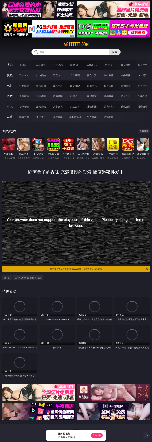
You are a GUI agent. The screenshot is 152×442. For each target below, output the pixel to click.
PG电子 (24, 65)
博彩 (10, 65)
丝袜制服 (109, 75)
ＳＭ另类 (142, 75)
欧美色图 (58, 96)
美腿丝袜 (92, 96)
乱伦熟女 (125, 85)
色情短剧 (109, 117)
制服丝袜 (92, 85)
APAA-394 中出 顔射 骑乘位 (28, 277)
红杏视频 (92, 117)
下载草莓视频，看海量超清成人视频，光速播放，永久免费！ (98, 269)
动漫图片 (75, 96)
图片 (10, 96)
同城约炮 (24, 117)
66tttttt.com (76, 44)
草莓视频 (58, 117)
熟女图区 (125, 96)
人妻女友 (58, 106)
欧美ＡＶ (58, 75)
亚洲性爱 (24, 85)
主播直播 (125, 75)
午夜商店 (41, 117)
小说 (10, 106)
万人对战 (58, 65)
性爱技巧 (142, 106)
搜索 (114, 52)
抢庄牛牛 (142, 65)
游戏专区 (75, 65)
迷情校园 (92, 106)
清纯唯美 (109, 96)
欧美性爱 (75, 85)
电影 (10, 86)
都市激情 (24, 106)
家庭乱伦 (41, 106)
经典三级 (109, 85)
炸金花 (108, 65)
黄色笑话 (125, 106)
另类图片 (142, 96)
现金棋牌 (125, 65)
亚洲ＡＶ (24, 75)
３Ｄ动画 (75, 75)
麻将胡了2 (91, 65)
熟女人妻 (92, 75)
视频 (10, 75)
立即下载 (97, 435)
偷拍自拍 (41, 85)
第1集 (7, 277)
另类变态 (142, 85)
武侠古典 (75, 106)
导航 (10, 117)
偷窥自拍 (24, 96)
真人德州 (41, 65)
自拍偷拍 (41, 75)
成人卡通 (58, 85)
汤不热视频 (75, 117)
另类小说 (109, 106)
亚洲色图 (41, 96)
